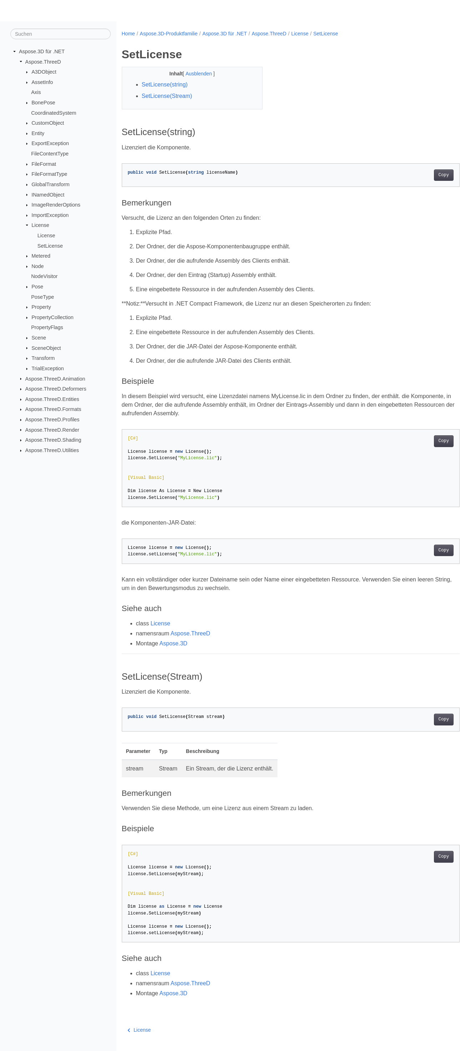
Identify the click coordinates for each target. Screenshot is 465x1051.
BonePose (43, 102)
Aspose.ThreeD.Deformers (55, 389)
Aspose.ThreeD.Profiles (52, 419)
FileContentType (50, 154)
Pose (37, 286)
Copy (420, 175)
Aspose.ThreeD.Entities (52, 399)
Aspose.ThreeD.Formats (53, 409)
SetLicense (50, 245)
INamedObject (47, 194)
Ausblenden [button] (195, 73)
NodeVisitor (44, 276)
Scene (38, 338)
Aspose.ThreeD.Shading (53, 440)
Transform (43, 358)
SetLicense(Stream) (167, 96)
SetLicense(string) (165, 84)
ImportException (50, 215)
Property (41, 307)
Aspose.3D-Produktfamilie (169, 33)
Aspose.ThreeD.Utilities (52, 450)
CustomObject (47, 123)
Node (37, 266)
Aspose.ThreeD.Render (52, 429)
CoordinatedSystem (53, 112)
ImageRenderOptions (55, 205)
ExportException (50, 143)
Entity (37, 133)
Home (128, 33)
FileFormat (43, 164)
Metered (40, 256)
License (40, 225)
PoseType (42, 296)
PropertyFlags (47, 327)
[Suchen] (60, 34)
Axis (36, 92)
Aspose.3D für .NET (42, 51)
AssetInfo (42, 82)
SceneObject (46, 348)
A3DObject (43, 72)
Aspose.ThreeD (43, 61)
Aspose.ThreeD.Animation (55, 378)
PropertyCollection (52, 317)
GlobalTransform (50, 184)
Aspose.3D (173, 643)
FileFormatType (49, 174)
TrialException (47, 368)
